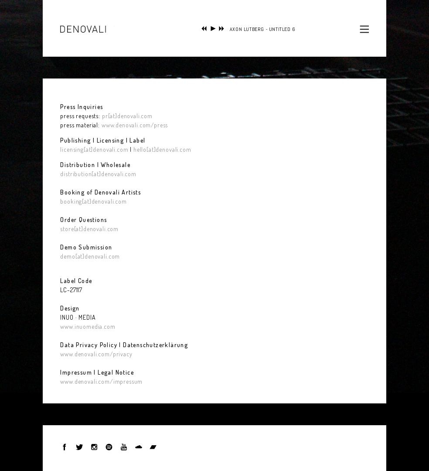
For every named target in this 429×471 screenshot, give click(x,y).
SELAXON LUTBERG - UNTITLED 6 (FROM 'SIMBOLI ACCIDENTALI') (294, 29)
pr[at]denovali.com (127, 115)
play (213, 28)
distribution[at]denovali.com (98, 173)
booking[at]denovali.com (93, 201)
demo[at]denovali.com (90, 256)
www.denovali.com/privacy (96, 354)
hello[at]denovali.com (162, 149)
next (221, 28)
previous (204, 28)
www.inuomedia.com (87, 326)
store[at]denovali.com (89, 228)
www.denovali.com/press (134, 125)
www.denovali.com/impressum (101, 381)
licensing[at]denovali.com (94, 149)
